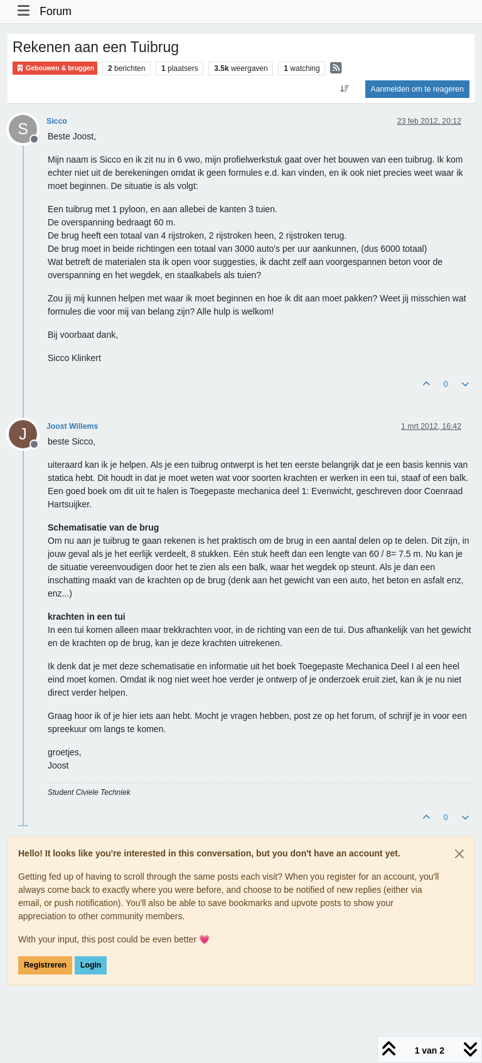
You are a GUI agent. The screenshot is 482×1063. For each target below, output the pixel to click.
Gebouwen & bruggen (55, 68)
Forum (56, 11)
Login (90, 965)
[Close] (459, 854)
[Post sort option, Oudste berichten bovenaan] (344, 89)
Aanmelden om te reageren (417, 89)
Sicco (56, 121)
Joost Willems (72, 426)
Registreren (45, 965)
